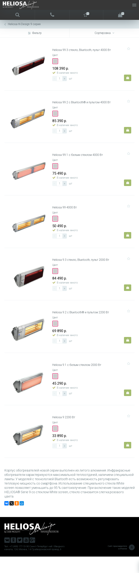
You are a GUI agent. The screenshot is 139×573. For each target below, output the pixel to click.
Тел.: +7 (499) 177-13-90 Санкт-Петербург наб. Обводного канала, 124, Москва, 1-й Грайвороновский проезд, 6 (34, 564)
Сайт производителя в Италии (121, 563)
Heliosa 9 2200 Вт (64, 432)
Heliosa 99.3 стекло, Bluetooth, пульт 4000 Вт (82, 51)
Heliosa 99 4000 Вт (65, 214)
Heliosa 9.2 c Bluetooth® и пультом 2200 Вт (81, 323)
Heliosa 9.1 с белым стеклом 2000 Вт (77, 378)
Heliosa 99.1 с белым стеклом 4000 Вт (78, 160)
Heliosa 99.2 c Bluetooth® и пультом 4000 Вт (82, 105)
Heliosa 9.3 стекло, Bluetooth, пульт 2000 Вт (81, 269)
